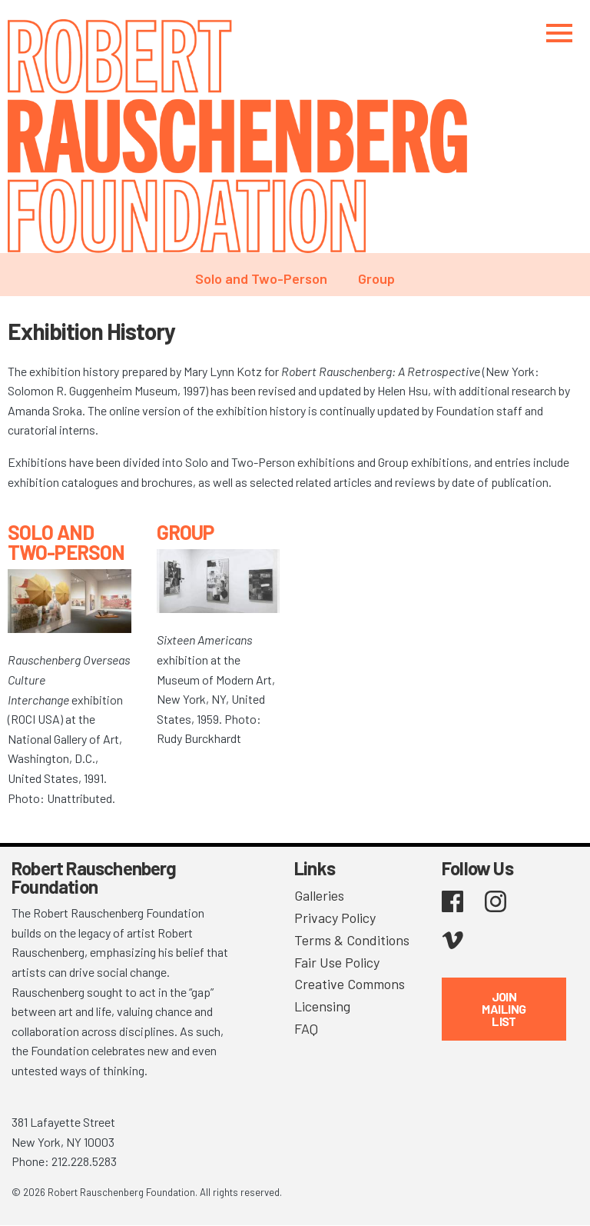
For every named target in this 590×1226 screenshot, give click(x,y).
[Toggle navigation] (559, 32)
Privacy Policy (335, 917)
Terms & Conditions (351, 939)
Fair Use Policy (337, 962)
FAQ (306, 1028)
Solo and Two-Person (261, 278)
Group (376, 278)
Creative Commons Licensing (349, 994)
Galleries (319, 895)
